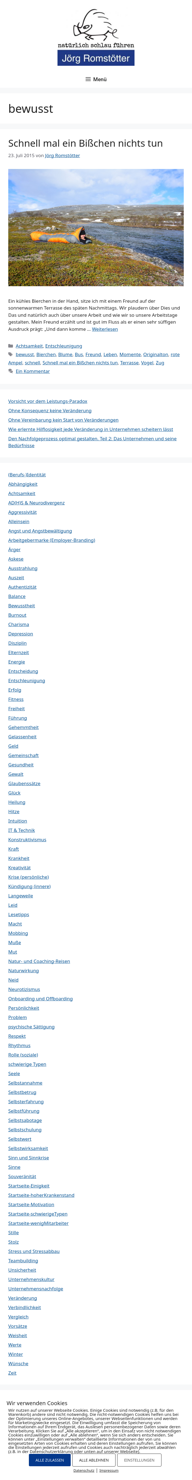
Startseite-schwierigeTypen (37, 1214)
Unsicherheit (22, 1270)
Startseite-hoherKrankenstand (41, 1195)
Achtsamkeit (29, 346)
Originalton (155, 354)
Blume (65, 354)
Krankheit (18, 858)
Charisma (18, 624)
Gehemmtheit (23, 727)
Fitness (16, 699)
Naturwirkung (23, 970)
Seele (14, 1073)
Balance (17, 596)
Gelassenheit (22, 736)
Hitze (14, 811)
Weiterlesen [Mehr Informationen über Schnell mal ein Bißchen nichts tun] (105, 329)
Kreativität (19, 867)
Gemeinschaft (23, 755)
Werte (14, 1345)
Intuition (17, 821)
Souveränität (22, 1176)
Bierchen (46, 354)
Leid (12, 905)
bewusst (25, 354)
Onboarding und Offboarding (40, 998)
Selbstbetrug (22, 1092)
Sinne (14, 1167)
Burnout (17, 615)
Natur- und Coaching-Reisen (39, 961)
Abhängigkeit (22, 484)
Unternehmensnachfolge (35, 1288)
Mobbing (18, 933)
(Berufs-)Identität (27, 474)
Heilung (16, 802)
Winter (15, 1354)
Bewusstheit (21, 605)
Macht (15, 924)
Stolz (13, 1242)
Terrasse (129, 362)
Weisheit (17, 1335)
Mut (12, 952)
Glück (14, 793)
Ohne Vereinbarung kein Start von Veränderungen (63, 420)
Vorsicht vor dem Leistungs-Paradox (47, 401)
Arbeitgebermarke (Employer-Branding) (51, 540)
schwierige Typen (27, 1064)
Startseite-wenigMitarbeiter (38, 1223)
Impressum (109, 1470)
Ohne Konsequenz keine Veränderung (50, 410)
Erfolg (14, 690)
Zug (160, 362)
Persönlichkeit (23, 1008)
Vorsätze (17, 1326)
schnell (32, 362)
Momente (130, 354)
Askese (15, 559)
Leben (110, 354)
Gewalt (15, 774)
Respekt (17, 1036)
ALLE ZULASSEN (49, 1460)
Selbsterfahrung (26, 1101)
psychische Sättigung (31, 1026)
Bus (79, 354)
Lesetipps (18, 914)
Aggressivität (22, 512)
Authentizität (22, 587)
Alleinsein (18, 521)
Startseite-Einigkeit (29, 1186)
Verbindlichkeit (24, 1307)
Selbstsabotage (25, 1120)
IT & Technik (21, 830)
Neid (13, 980)
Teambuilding (23, 1260)
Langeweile (20, 895)
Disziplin (17, 643)
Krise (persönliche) (28, 877)
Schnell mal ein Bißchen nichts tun (85, 142)
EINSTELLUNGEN (139, 1460)
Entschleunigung (63, 346)
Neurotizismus (24, 989)
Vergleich (18, 1317)
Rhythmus (19, 1045)
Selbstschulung (25, 1129)
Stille (13, 1232)
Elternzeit (18, 652)
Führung (17, 718)
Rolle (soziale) (23, 1055)
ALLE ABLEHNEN (94, 1460)
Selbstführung (23, 1111)
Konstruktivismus (27, 839)
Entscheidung (23, 671)
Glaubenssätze (24, 783)
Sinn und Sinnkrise (28, 1157)
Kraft (13, 849)
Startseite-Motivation (31, 1204)
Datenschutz (83, 1470)
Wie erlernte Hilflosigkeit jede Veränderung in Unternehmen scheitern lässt (90, 429)
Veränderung (22, 1298)
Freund (93, 354)
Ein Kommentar (33, 371)
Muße (14, 942)
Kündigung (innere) (29, 886)
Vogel (147, 362)
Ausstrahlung (22, 568)
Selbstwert (19, 1139)
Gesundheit (21, 764)
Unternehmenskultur (31, 1279)
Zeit (12, 1373)
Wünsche (18, 1363)
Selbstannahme (25, 1083)
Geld (13, 746)
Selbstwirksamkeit (28, 1148)
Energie (16, 662)
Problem (17, 1017)
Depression (20, 633)
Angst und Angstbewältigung (40, 531)
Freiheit (16, 708)
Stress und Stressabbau (34, 1251)
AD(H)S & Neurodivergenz (36, 502)
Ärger (14, 549)
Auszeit (16, 577)
